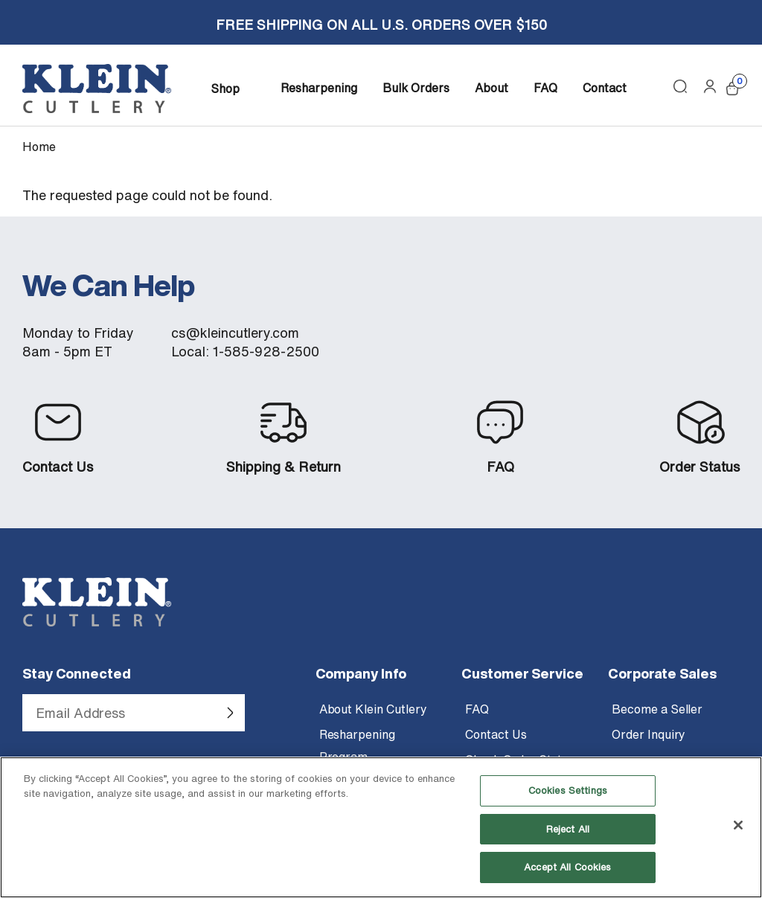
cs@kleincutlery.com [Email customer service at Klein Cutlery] (235, 333)
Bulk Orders (415, 88)
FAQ (545, 88)
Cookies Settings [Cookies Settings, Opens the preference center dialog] (567, 803)
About (491, 88)
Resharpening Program (357, 745)
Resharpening (319, 88)
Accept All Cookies (567, 880)
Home (39, 146)
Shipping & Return (283, 467)
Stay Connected (76, 673)
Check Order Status (519, 760)
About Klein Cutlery (373, 709)
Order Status (699, 467)
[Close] (738, 837)
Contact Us (57, 467)
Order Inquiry (648, 734)
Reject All (567, 842)
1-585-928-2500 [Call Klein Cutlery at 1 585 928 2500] (266, 351)
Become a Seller (657, 709)
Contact (605, 88)
